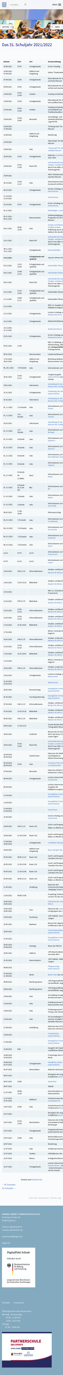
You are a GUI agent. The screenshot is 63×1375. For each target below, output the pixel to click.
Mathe (50, 497)
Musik (50, 476)
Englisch (51, 465)
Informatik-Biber (54, 250)
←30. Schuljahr (9, 1184)
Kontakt (6, 1302)
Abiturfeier (52, 1081)
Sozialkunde (53, 521)
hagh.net (6, 1243)
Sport (50, 546)
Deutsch (51, 449)
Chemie (51, 417)
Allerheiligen (53, 210)
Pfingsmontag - (54, 966)
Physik (50, 408)
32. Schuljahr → (9, 1188)
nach (60, 1076)
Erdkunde (52, 538)
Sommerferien (54, 1165)
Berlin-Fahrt (52, 974)
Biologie (51, 432)
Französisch (53, 554)
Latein (50, 562)
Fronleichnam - (54, 1033)
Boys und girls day (55, 850)
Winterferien (53, 676)
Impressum (19, 1302)
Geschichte (52, 529)
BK (49, 489)
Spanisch (51, 440)
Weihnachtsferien (55, 315)
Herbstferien (53, 191)
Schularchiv (37, 1179)
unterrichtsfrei (54, 377)
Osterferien (52, 780)
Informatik (52, 506)
